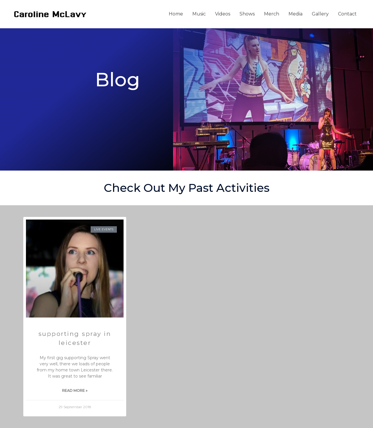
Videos (222, 14)
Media (295, 14)
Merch (271, 14)
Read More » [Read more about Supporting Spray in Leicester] (74, 390)
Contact (347, 14)
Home (176, 14)
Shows (247, 14)
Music (199, 14)
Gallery (320, 14)
